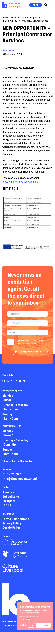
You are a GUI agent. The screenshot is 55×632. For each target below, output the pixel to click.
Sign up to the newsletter (30, 353)
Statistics (23, 619)
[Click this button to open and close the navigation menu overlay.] (49, 4)
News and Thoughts (28, 17)
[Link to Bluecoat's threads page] (28, 382)
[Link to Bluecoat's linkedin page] (24, 382)
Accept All (43, 625)
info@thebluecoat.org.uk (19, 480)
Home (5, 17)
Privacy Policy (11, 525)
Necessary (27, 616)
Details (23, 625)
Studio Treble (13, 627)
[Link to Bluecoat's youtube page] (20, 382)
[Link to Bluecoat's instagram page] (12, 382)
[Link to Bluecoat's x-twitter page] (8, 382)
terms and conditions (33, 345)
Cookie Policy (11, 529)
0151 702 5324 (11, 476)
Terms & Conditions (15, 521)
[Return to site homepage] (4, 5)
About (13, 17)
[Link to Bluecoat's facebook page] (3, 382)
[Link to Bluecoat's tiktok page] (16, 382)
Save (31, 625)
